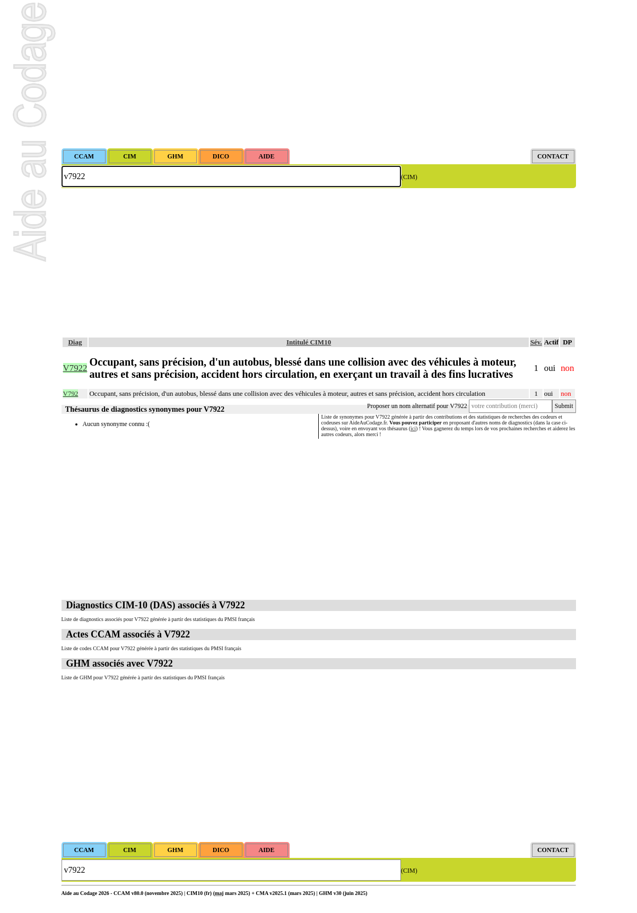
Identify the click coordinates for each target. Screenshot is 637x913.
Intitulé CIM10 (308, 342)
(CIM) (409, 177)
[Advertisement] (319, 74)
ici (413, 428)
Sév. (536, 342)
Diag (75, 342)
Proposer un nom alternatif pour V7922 (417, 406)
